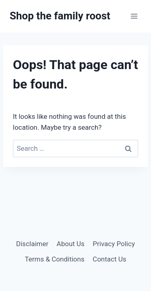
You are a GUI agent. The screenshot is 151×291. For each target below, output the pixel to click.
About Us (71, 244)
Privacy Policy (114, 244)
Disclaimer (32, 244)
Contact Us (109, 259)
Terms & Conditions (54, 259)
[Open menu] (133, 16)
